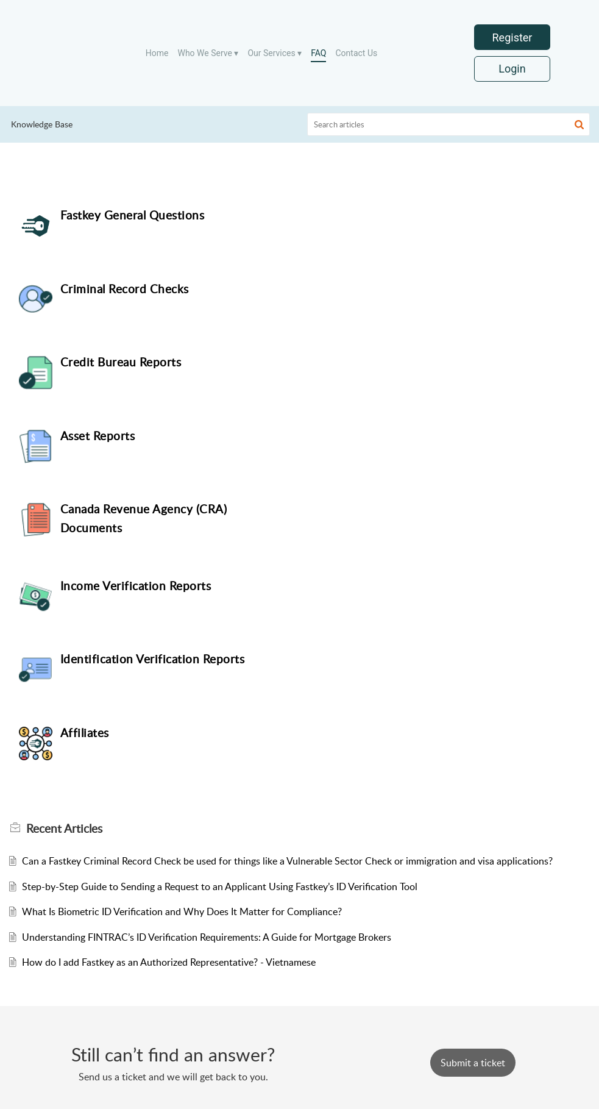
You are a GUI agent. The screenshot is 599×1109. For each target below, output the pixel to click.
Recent (64, 534)
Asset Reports (394, 288)
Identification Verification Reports (152, 438)
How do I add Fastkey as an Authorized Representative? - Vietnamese (169, 668)
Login (511, 69)
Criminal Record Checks (421, 215)
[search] (448, 124)
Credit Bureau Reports (121, 288)
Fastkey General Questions (132, 215)
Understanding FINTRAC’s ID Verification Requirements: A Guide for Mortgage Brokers (206, 642)
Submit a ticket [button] (473, 1061)
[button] (579, 124)
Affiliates (381, 438)
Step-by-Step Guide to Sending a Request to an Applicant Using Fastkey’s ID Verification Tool (219, 592)
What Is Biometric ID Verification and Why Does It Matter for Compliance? (182, 617)
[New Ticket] (473, 1061)
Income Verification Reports (432, 362)
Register (512, 37)
